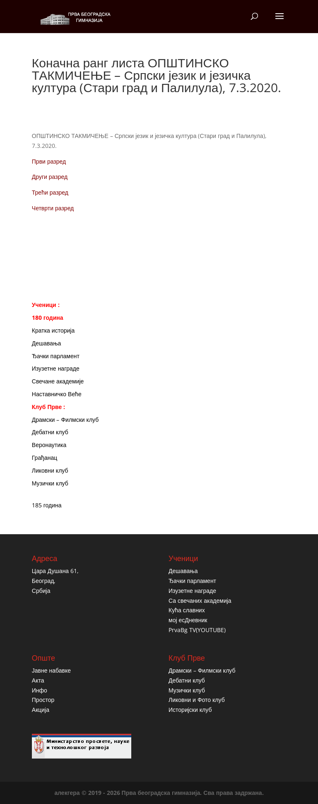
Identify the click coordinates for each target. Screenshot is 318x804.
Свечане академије (58, 381)
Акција (40, 710)
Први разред (49, 161)
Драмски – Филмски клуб (65, 419)
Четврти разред (53, 208)
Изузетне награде (56, 368)
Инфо (39, 690)
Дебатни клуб (50, 432)
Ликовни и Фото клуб (197, 700)
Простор (43, 700)
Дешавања (46, 343)
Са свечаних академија (200, 600)
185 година (47, 505)
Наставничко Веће (57, 394)
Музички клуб (50, 483)
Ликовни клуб (50, 470)
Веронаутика (49, 445)
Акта (38, 680)
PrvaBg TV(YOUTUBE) (197, 630)
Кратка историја (53, 330)
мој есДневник (188, 620)
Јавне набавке (51, 670)
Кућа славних (187, 610)
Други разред (49, 177)
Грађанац (44, 457)
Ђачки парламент (56, 356)
